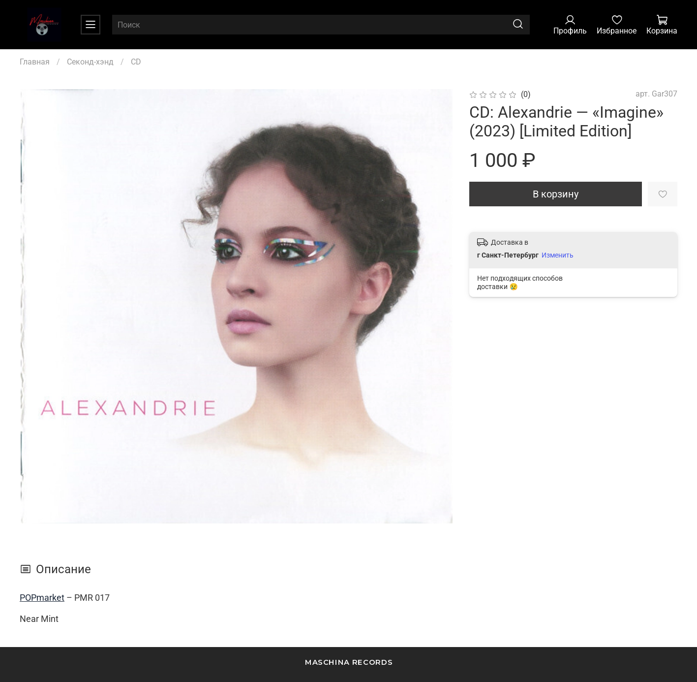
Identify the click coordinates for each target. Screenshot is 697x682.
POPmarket (42, 597)
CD (136, 61)
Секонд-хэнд (90, 61)
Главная (35, 61)
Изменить (558, 255)
